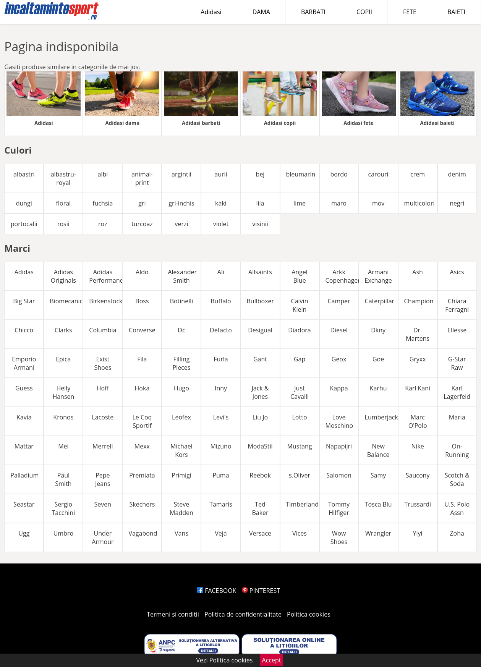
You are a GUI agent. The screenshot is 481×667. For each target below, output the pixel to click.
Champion (419, 301)
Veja (221, 533)
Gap (299, 359)
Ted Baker (260, 508)
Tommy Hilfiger (339, 508)
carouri (378, 174)
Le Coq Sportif (142, 421)
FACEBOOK (216, 590)
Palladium (24, 475)
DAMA (261, 12)
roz (102, 224)
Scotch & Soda (457, 479)
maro (339, 203)
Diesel (338, 330)
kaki (221, 203)
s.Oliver (299, 475)
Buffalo (221, 301)
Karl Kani (417, 388)
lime (299, 203)
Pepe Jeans (102, 479)
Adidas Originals (63, 276)
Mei (63, 446)
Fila (142, 359)
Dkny (378, 330)
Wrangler (378, 533)
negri (457, 203)
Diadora (299, 330)
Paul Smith (63, 479)
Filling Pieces (181, 363)
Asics (457, 272)
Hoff (103, 388)
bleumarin (301, 174)
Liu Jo (260, 417)
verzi (181, 224)
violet (220, 224)
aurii (220, 174)
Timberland (302, 504)
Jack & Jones (260, 392)
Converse (142, 330)
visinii (260, 224)
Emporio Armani (24, 363)
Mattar (24, 446)
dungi (24, 203)
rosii (63, 224)
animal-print (142, 178)
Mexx (142, 446)
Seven (103, 504)
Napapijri (339, 446)
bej (260, 174)
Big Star (24, 301)
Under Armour (102, 537)
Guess (24, 388)
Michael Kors (181, 450)
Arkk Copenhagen (342, 276)
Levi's (221, 417)
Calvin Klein (299, 305)
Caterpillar (380, 301)
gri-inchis (181, 203)
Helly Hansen (63, 392)
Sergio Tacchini (63, 508)
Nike (417, 446)
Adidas (24, 272)
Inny (221, 388)
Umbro (63, 533)
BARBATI (313, 12)
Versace (260, 533)
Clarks (63, 330)
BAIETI (456, 12)
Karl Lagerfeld (457, 392)
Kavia (24, 417)
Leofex (181, 417)
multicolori (419, 203)
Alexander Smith (182, 276)
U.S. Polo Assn (457, 508)
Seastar (23, 504)
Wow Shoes (339, 537)
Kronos (63, 417)
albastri (24, 174)
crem (417, 174)
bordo (338, 174)
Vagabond (142, 533)
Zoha (457, 533)
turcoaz (142, 224)
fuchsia (102, 203)
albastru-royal (63, 178)
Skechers (142, 504)
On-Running (457, 450)
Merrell (102, 446)
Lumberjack (381, 417)
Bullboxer (260, 301)
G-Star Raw (457, 363)
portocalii (24, 224)
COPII (364, 12)
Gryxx (418, 359)
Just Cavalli (299, 392)
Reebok (260, 475)
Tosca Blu (378, 504)
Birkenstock (105, 301)
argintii (181, 174)
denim (457, 174)
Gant (260, 359)
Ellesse (456, 330)
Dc (181, 330)
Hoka (142, 388)
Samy (378, 475)
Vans (181, 533)
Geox (339, 359)
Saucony (418, 475)
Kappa (339, 388)
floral (63, 203)
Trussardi (417, 504)
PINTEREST (261, 590)
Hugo (181, 388)
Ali (220, 272)
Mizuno (220, 446)
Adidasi (211, 12)
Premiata (142, 475)
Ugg (23, 533)
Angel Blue (300, 276)
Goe (378, 359)
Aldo (142, 272)
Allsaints (260, 272)
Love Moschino (339, 421)
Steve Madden (181, 508)
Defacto (221, 330)
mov (378, 203)
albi (102, 174)
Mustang (299, 446)
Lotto (299, 417)
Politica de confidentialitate (243, 614)
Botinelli (181, 301)
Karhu (378, 388)
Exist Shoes (102, 363)
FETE (409, 12)
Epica (63, 359)
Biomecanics (66, 301)
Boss (142, 301)
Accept (271, 660)
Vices (299, 533)
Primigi (181, 475)
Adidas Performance (105, 276)
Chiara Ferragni (457, 305)
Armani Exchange (378, 276)
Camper (339, 301)
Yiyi (418, 533)
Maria (457, 417)
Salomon (338, 475)
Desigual (260, 330)
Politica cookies (308, 614)
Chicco (24, 330)
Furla (221, 359)
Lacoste (102, 417)
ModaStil (260, 446)
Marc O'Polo (417, 421)
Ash (417, 272)
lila (260, 203)
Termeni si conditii (173, 614)
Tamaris (220, 504)
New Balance (378, 450)
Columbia (102, 330)
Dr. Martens (417, 334)
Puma (220, 475)
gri (142, 203)
